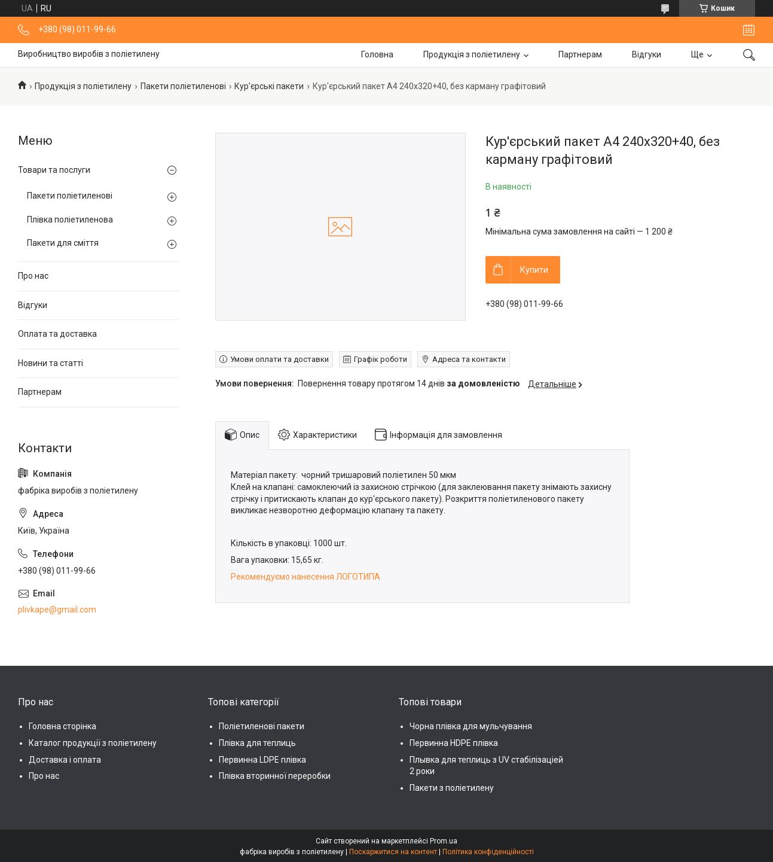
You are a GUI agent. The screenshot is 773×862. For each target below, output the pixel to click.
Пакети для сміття (63, 243)
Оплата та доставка (57, 334)
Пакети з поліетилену (452, 788)
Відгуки (646, 54)
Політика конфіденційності (488, 852)
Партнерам (580, 54)
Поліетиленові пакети (261, 726)
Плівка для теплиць (257, 743)
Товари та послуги (54, 170)
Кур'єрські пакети (269, 86)
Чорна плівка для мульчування (471, 726)
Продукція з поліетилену (471, 54)
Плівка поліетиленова (70, 219)
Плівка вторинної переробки (275, 776)
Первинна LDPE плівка (262, 759)
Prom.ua (443, 841)
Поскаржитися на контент (393, 852)
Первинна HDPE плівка (454, 743)
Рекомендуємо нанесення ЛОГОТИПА (306, 576)
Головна (377, 54)
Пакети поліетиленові (183, 86)
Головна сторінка (62, 726)
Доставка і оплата (65, 759)
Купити (534, 270)
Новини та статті (50, 363)
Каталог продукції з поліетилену (93, 743)
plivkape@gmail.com (57, 609)
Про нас (33, 276)
